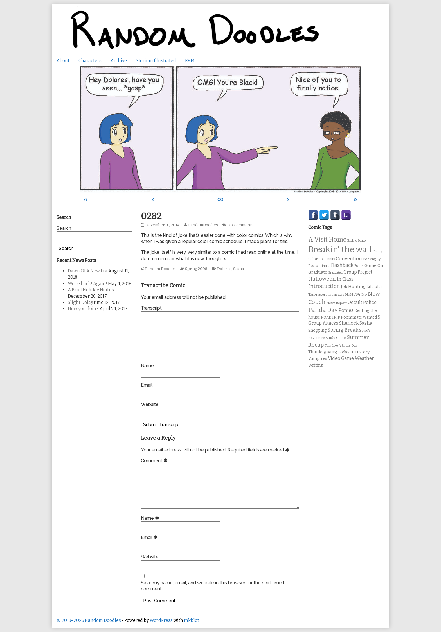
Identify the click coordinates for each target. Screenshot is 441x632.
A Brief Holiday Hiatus (91, 289)
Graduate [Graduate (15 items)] (317, 272)
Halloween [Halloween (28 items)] (322, 279)
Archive (119, 60)
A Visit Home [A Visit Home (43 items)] (327, 239)
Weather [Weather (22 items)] (364, 358)
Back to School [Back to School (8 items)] (356, 240)
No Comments (240, 225)
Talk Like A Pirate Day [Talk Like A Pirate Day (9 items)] (341, 345)
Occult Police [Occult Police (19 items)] (362, 302)
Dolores (224, 269)
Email (146, 385)
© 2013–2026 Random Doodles (89, 620)
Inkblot (191, 620)
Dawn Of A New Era (87, 271)
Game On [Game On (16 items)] (373, 265)
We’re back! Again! (87, 283)
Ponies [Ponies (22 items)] (346, 310)
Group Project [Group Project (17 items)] (357, 272)
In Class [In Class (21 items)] (345, 279)
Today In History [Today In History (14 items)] (354, 352)
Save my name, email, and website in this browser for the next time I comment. (212, 586)
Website (150, 404)
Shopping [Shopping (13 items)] (317, 330)
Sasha (238, 269)
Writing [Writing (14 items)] (315, 365)
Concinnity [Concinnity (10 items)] (326, 259)
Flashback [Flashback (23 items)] (342, 265)
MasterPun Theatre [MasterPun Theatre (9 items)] (329, 295)
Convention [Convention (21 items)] (349, 259)
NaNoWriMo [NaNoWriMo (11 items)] (356, 294)
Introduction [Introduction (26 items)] (324, 286)
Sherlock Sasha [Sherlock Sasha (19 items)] (355, 323)
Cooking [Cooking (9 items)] (369, 259)
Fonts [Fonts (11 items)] (359, 265)
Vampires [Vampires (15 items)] (317, 358)
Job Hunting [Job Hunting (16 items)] (353, 286)
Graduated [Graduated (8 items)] (335, 272)
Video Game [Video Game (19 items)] (341, 358)
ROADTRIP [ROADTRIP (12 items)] (330, 317)
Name (147, 365)
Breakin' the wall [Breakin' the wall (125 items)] (340, 249)
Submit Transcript (161, 424)
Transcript (151, 308)
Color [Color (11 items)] (313, 259)
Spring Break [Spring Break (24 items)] (342, 330)
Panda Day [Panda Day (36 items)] (323, 309)
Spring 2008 (196, 269)
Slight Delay (80, 302)
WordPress (161, 620)
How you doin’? (83, 308)
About (63, 60)
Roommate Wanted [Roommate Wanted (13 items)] (359, 317)
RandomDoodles (203, 225)
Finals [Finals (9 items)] (324, 266)
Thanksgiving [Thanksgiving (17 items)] (322, 351)
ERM (190, 60)
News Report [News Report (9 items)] (337, 303)
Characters (90, 60)
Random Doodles (160, 269)
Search (64, 228)
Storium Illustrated (156, 60)
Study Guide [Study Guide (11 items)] (336, 338)
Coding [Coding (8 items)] (377, 251)
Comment (155, 460)
